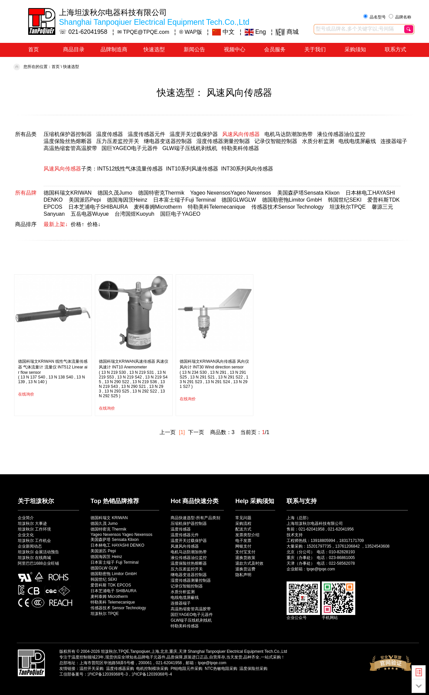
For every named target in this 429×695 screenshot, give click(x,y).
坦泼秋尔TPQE (347, 207)
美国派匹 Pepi (103, 551)
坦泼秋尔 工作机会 (34, 540)
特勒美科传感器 (240, 148)
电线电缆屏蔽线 (357, 141)
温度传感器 (109, 134)
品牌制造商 (114, 49)
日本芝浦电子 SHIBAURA (113, 590)
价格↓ (94, 224)
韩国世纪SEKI (344, 200)
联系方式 (395, 49)
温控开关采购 (91, 668)
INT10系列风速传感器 (192, 168)
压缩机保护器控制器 (68, 134)
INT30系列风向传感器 (247, 168)
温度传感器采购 (120, 668)
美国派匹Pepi (85, 200)
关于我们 (315, 49)
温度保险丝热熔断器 (68, 141)
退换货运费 (245, 569)
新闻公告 (194, 49)
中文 (223, 31)
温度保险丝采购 (253, 668)
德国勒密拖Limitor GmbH (292, 200)
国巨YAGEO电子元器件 (130, 148)
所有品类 (26, 134)
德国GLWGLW (239, 200)
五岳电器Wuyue (90, 214)
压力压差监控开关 (117, 141)
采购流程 (243, 523)
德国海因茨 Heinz (106, 556)
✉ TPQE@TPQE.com (143, 32)
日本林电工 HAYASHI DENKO (117, 545)
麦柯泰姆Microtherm (158, 207)
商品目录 (73, 49)
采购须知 (355, 49)
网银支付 (243, 546)
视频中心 (234, 49)
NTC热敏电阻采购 (221, 668)
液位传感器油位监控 (341, 134)
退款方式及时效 (249, 563)
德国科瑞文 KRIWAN (109, 517)
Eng (255, 31)
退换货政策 (245, 557)
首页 (33, 49)
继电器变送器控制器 (168, 141)
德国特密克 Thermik (108, 529)
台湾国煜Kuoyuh (134, 214)
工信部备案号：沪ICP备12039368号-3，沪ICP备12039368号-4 (115, 674)
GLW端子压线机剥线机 (189, 148)
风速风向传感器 (241, 134)
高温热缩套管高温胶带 (70, 148)
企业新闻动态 (30, 546)
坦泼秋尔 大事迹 (32, 523)
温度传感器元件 (146, 134)
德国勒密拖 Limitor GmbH (113, 573)
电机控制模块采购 (152, 668)
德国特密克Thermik (161, 193)
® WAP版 (190, 32)
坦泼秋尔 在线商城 (34, 557)
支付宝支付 (245, 552)
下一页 (196, 432)
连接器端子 (393, 141)
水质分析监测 (318, 141)
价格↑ (77, 224)
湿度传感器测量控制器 (223, 141)
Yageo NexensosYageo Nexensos (230, 193)
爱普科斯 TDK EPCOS (110, 585)
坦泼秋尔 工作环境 (34, 529)
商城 (287, 31)
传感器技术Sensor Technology (287, 207)
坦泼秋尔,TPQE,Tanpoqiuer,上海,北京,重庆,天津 (143, 651)
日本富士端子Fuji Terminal (184, 200)
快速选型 (154, 49)
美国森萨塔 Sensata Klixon (114, 539)
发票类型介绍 (247, 535)
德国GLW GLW (103, 568)
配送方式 (243, 529)
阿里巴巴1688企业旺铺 (38, 563)
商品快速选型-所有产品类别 (195, 517)
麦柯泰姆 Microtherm (109, 596)
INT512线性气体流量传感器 (130, 168)
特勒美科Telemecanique (216, 207)
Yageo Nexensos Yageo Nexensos (121, 534)
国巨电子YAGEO (180, 214)
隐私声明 (243, 574)
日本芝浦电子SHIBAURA (98, 207)
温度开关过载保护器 (194, 134)
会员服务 (275, 49)
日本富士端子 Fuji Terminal (114, 562)
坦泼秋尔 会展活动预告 (38, 552)
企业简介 (26, 517)
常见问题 (243, 517)
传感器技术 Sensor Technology (118, 608)
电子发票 (243, 540)
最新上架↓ (56, 224)
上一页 (168, 432)
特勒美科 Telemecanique (112, 602)
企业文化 (26, 535)
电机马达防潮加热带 (288, 134)
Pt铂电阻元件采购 (186, 668)
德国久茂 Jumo (104, 523)
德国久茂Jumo (115, 193)
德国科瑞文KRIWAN (67, 193)
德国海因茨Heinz (127, 200)
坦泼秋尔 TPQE (104, 613)
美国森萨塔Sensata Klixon (308, 193)
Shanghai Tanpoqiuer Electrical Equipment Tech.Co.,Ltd (237, 651)
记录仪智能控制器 (275, 141)
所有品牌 (26, 193)
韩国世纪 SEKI (103, 579)
